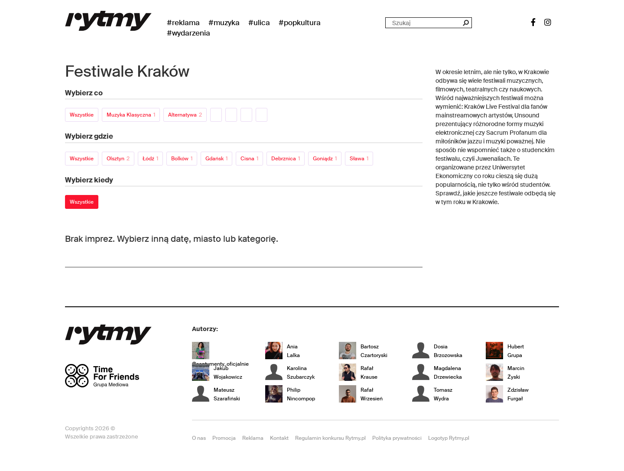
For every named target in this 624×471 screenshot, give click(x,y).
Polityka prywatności (397, 438)
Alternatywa (185, 114)
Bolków (181, 158)
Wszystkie (82, 114)
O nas (199, 438)
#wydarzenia (188, 33)
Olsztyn (118, 158)
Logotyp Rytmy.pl (448, 438)
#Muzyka (224, 22)
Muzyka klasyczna (131, 114)
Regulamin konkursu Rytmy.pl (330, 438)
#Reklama (183, 22)
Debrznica (285, 158)
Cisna (249, 158)
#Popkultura (300, 22)
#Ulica (259, 22)
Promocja (224, 438)
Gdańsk (216, 158)
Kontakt (279, 438)
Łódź (150, 158)
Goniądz (325, 158)
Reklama (252, 438)
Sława (359, 158)
